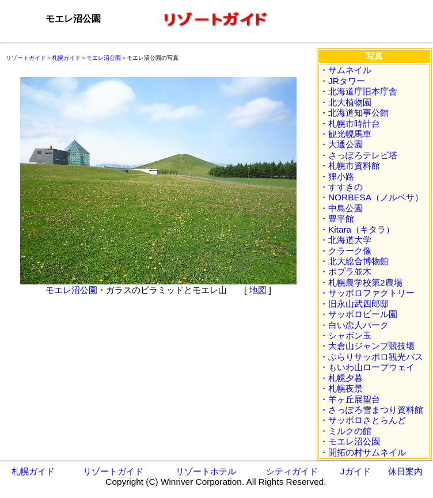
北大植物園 (349, 102)
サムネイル (349, 70)
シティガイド (292, 471)
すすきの (345, 187)
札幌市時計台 (354, 123)
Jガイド (355, 471)
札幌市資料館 (354, 165)
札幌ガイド (66, 58)
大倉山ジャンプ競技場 (371, 346)
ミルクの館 (349, 431)
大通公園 (345, 144)
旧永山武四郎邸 (358, 304)
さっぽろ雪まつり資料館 (375, 410)
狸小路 (341, 176)
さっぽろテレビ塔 (362, 155)
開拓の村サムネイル (367, 452)
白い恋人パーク (358, 325)
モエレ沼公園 (103, 58)
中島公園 (345, 208)
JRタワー (346, 81)
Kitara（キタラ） (361, 229)
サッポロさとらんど (367, 420)
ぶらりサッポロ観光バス (375, 357)
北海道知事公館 (358, 112)
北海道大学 (349, 240)
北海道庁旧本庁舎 (362, 91)
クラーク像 (349, 251)
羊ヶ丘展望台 (354, 399)
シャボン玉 (349, 335)
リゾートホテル (206, 471)
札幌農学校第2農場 (365, 282)
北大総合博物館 (358, 261)
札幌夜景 (345, 388)
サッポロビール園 (362, 314)
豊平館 (341, 218)
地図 (258, 290)
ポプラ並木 (349, 271)
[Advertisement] (86, 356)
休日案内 (405, 471)
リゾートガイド (26, 58)
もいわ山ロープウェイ (371, 367)
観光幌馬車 (349, 134)
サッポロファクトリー (371, 293)
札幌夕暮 (345, 378)
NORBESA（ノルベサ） (375, 197)
